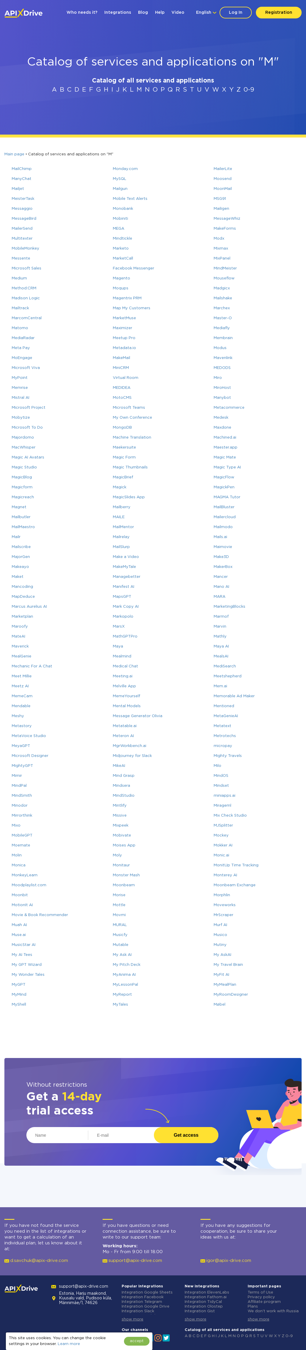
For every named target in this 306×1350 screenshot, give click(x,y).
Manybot (222, 397)
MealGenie (21, 656)
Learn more (69, 1344)
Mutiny (220, 945)
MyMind (19, 994)
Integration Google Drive (145, 1306)
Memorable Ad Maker (234, 696)
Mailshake (223, 298)
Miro (218, 377)
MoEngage (22, 358)
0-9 (249, 89)
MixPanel (222, 258)
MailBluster (224, 507)
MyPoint (20, 377)
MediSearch (225, 666)
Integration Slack (138, 1311)
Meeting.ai (122, 676)
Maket (17, 576)
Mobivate (122, 835)
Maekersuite (124, 447)
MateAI (18, 636)
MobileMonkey (25, 248)
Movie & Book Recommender (40, 915)
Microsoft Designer (30, 756)
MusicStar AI (23, 945)
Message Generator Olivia (137, 716)
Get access (186, 1135)
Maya (118, 646)
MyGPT (18, 984)
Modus (220, 348)
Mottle (119, 905)
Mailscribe (21, 547)
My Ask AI (122, 954)
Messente (21, 258)
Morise (119, 895)
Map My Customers (131, 308)
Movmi (119, 915)
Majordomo (23, 437)
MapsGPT (122, 596)
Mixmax (221, 248)
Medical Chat (125, 666)
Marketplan (22, 616)
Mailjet (18, 188)
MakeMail (121, 358)
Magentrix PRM (127, 298)
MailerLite (223, 169)
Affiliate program (264, 1301)
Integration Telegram (142, 1301)
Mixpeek (120, 825)
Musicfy (120, 935)
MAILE (119, 517)
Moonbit (20, 895)
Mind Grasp (124, 775)
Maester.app (225, 447)
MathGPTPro (125, 636)
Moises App (124, 845)
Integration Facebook (143, 1297)
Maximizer (122, 328)
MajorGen (21, 557)
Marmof (221, 616)
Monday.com (125, 169)
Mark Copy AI (126, 606)
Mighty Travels (228, 756)
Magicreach (23, 497)
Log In (235, 12)
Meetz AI (20, 686)
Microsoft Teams (129, 407)
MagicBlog (22, 477)
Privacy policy (261, 1297)
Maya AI (221, 646)
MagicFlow (224, 477)
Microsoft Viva (26, 368)
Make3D (221, 557)
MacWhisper (23, 447)
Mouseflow (224, 278)
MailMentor (123, 527)
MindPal (19, 785)
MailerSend (22, 228)
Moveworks (225, 905)
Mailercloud (225, 517)
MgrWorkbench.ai (129, 746)
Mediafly (222, 328)
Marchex (222, 308)
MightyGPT (22, 765)
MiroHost (222, 387)
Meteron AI (123, 736)
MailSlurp (121, 547)
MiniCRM (121, 368)
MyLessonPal (125, 984)
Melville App (124, 686)
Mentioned (224, 706)
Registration (278, 12)
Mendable (21, 706)
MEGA (118, 228)
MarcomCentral (27, 318)
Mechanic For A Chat (32, 666)
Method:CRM (24, 288)
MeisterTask (23, 198)
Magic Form (124, 457)
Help (159, 12)
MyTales (120, 1004)
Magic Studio (24, 467)
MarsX (119, 626)
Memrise (20, 387)
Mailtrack (20, 308)
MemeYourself (126, 696)
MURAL (120, 925)
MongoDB (122, 427)
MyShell (19, 1004)
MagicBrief (123, 477)
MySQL (119, 179)
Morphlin (222, 895)
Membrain (223, 338)
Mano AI (221, 586)
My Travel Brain (228, 964)
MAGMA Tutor (227, 497)
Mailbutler (21, 517)
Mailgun (120, 188)
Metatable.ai (125, 726)
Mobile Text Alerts (130, 198)
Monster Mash (126, 875)
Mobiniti (120, 218)
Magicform (22, 487)
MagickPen (224, 487)
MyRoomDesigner (231, 994)
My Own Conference (132, 417)
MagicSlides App (129, 497)
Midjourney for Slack (132, 756)
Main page (14, 154)
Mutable (120, 945)
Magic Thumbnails (130, 467)
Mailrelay (121, 537)
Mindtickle (122, 238)
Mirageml (222, 805)
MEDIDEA (121, 387)
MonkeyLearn (25, 875)
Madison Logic (26, 298)
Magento (121, 278)
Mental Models (127, 706)
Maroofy (20, 626)
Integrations (117, 12)
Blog (143, 12)
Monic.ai (221, 855)
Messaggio (22, 208)
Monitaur (121, 865)
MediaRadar (23, 338)
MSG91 (220, 198)
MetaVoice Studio (29, 736)
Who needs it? (82, 12)
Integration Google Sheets (147, 1292)
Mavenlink (223, 358)
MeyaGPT (21, 746)
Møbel (219, 1004)
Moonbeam (124, 885)
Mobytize (21, 417)
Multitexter (22, 238)
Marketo (121, 248)
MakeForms (225, 228)
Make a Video (126, 557)
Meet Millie (22, 676)
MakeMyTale (124, 566)
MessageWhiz (227, 218)
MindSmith (22, 795)
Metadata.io (124, 348)
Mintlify (120, 805)
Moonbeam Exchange (235, 885)
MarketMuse (124, 318)
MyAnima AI (124, 974)
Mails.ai (220, 537)
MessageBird (24, 218)
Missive (120, 815)
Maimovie (223, 547)
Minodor (20, 805)
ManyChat (21, 179)
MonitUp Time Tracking (236, 865)
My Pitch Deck (126, 964)
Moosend (223, 179)
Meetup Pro (124, 338)
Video (177, 12)
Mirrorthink (22, 815)
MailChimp (22, 169)
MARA (219, 596)
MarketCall (123, 258)
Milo (217, 765)
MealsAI (221, 656)
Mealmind (122, 656)
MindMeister (225, 268)
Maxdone (222, 427)
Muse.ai (19, 935)
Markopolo (123, 616)
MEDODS (222, 368)
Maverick (20, 646)
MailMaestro (23, 527)
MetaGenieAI (226, 716)
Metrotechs (225, 736)
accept (137, 1341)
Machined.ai (225, 437)
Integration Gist (200, 1311)
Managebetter (126, 576)
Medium (19, 278)
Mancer (221, 576)
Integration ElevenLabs (207, 1292)
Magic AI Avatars (28, 457)
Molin (17, 855)
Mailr (16, 537)
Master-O (223, 318)
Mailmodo (223, 527)
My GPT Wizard (27, 964)
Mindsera (121, 785)
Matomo (20, 328)
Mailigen (221, 208)
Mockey (221, 835)
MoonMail (223, 188)
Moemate (21, 845)
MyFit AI (221, 974)
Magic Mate (225, 457)
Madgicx (222, 288)
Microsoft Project (28, 407)
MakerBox (223, 566)
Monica (18, 865)
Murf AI (220, 925)
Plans (253, 1306)
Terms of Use (260, 1292)
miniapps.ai (224, 795)
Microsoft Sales (26, 268)
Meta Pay (21, 348)
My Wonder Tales (28, 974)
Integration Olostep (204, 1306)
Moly (117, 855)
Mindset (221, 785)
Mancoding (22, 586)
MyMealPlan (225, 984)
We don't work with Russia (273, 1311)
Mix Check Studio (230, 815)
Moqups (120, 288)
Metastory (22, 726)
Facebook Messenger (133, 268)
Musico (220, 935)
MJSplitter (223, 825)
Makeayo (20, 566)
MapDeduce (23, 596)
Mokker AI (223, 845)
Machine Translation (132, 437)
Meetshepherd (228, 676)
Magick (119, 487)
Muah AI (19, 925)
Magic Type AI (227, 467)
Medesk (221, 417)
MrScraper (223, 915)
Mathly (220, 636)
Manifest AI (123, 586)
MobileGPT (22, 835)
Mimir (17, 775)
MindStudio (124, 795)
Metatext (222, 726)
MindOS (221, 775)
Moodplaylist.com (29, 885)
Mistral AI (20, 397)
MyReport (122, 994)
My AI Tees (22, 954)
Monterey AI (225, 875)
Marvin (220, 626)
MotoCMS (122, 397)
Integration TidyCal (203, 1301)
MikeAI (119, 765)
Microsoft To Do (27, 427)
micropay (223, 746)
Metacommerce (229, 407)
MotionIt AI (22, 905)
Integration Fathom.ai (206, 1297)
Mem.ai (220, 686)
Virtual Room (125, 377)
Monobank (123, 208)
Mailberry (121, 507)
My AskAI (222, 954)
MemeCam (22, 696)
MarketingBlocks (229, 606)
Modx (219, 238)
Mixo (16, 825)
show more (132, 1319)
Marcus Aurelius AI (29, 606)
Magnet (19, 507)
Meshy (18, 716)
